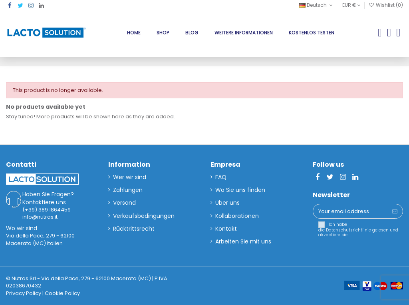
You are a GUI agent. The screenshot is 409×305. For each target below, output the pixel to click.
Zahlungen (128, 189)
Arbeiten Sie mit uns (243, 241)
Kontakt (226, 228)
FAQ (220, 177)
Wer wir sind (129, 177)
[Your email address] (350, 211)
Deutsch (316, 5)
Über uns (227, 202)
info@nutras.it (40, 217)
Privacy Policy (23, 293)
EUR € (351, 5)
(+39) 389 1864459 (46, 209)
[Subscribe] (395, 211)
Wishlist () (386, 5)
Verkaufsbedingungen (144, 215)
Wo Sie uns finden (240, 189)
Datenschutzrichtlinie (348, 230)
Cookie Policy (62, 293)
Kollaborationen (237, 215)
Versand (124, 202)
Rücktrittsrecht (134, 228)
